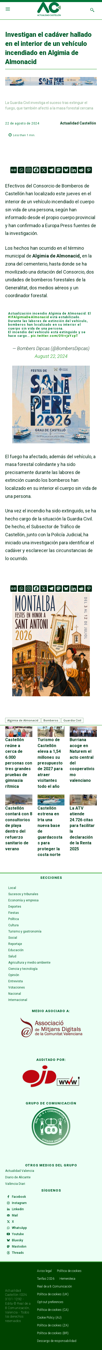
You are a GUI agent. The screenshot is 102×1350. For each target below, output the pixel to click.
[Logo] (49, 9)
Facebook (19, 1197)
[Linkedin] (73, 170)
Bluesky (17, 1240)
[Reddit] (81, 170)
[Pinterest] (88, 170)
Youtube (18, 1234)
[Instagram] (28, 170)
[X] (43, 170)
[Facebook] (36, 170)
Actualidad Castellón (78, 123)
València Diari (15, 1184)
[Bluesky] (66, 170)
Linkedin (18, 1209)
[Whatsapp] (21, 170)
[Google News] (13, 170)
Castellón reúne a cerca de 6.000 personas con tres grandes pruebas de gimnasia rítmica (18, 763)
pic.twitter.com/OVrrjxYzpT (54, 336)
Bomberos (50, 720)
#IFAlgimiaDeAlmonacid (28, 317)
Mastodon (19, 1246)
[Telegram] (51, 170)
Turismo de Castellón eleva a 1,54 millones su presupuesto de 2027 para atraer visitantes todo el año (50, 763)
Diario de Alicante (18, 1177)
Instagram (19, 1203)
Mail (15, 1215)
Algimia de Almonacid (22, 720)
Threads (18, 1253)
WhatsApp (19, 1228)
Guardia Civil (72, 720)
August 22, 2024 (51, 356)
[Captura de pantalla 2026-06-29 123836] (51, 644)
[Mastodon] (58, 170)
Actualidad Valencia (19, 1171)
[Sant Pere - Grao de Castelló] (51, 84)
